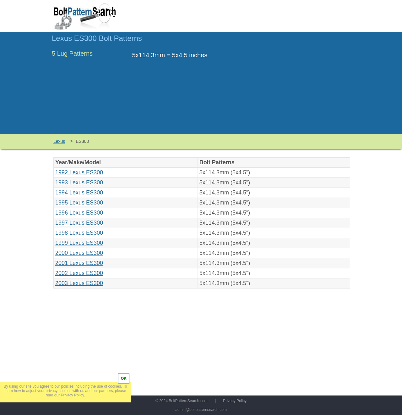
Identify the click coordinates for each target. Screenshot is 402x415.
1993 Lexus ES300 (79, 182)
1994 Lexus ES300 (79, 192)
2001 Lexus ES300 (79, 263)
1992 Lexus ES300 (79, 172)
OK (124, 378)
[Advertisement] (297, 86)
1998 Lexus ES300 (79, 233)
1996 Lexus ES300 (79, 213)
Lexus (59, 141)
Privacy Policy (235, 401)
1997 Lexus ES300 (79, 223)
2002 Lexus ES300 (79, 273)
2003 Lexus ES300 (79, 283)
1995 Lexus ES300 (79, 202)
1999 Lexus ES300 (79, 243)
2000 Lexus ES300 (79, 253)
